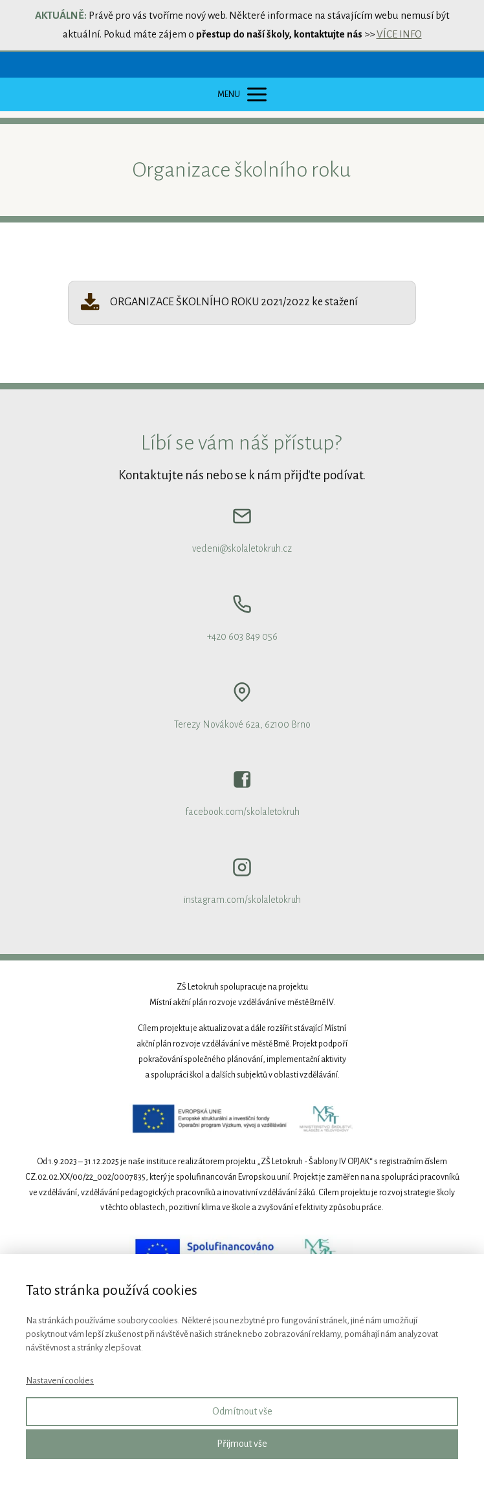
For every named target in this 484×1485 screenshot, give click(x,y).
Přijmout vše (242, 1443)
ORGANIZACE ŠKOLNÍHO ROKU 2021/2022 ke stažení (234, 302)
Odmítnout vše (242, 1411)
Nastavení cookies (60, 1380)
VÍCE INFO (399, 33)
